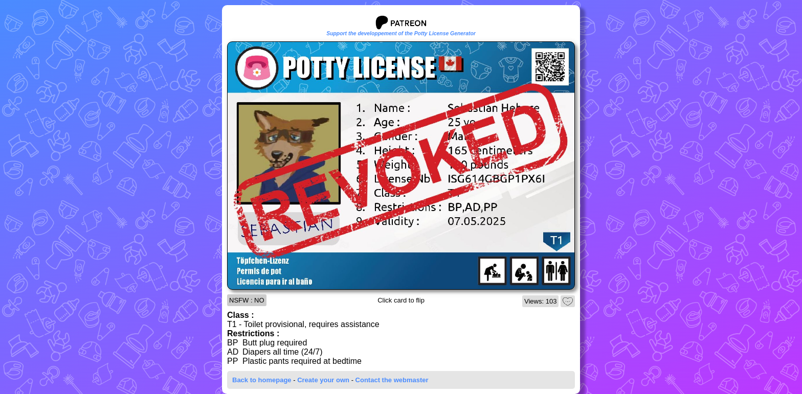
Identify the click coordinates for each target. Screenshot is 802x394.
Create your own (323, 380)
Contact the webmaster (392, 380)
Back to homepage (262, 380)
